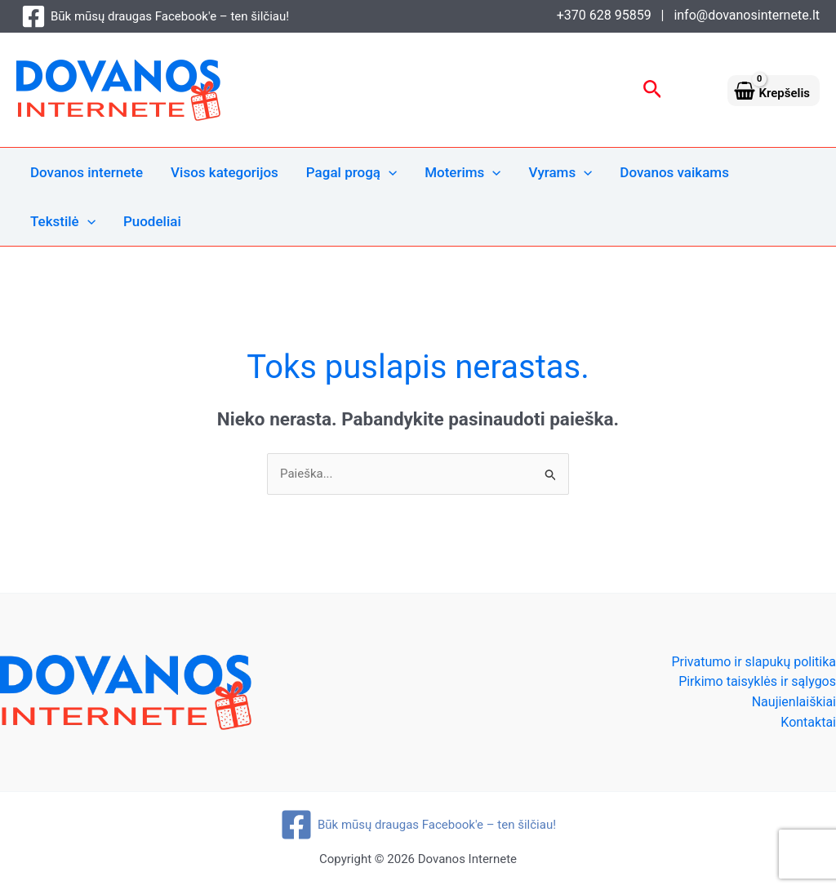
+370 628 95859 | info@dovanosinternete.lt (688, 15)
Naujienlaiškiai (794, 702)
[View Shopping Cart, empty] (773, 89)
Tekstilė (63, 221)
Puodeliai (152, 221)
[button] (653, 90)
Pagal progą (351, 172)
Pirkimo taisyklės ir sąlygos (757, 681)
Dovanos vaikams (674, 172)
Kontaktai (808, 722)
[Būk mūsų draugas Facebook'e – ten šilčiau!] (155, 16)
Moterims (462, 172)
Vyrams (561, 172)
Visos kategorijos (224, 172)
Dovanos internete (86, 172)
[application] (388, 172)
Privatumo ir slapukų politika (753, 662)
